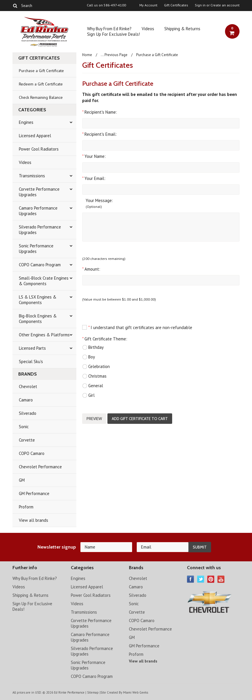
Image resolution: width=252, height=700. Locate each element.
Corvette (27, 440)
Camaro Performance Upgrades (38, 210)
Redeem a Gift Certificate (41, 84)
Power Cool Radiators (39, 149)
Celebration (96, 366)
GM (22, 480)
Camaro (26, 400)
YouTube (221, 579)
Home (87, 54)
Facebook (190, 579)
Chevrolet (28, 386)
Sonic (24, 426)
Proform (26, 507)
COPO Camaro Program (40, 264)
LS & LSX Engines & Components (37, 299)
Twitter (200, 579)
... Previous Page (114, 54)
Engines (26, 122)
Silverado (27, 413)
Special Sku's (31, 361)
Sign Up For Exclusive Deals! (113, 34)
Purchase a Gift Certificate (41, 70)
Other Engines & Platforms (44, 335)
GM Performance (34, 493)
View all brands (33, 520)
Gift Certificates (176, 5)
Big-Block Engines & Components (38, 318)
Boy (88, 357)
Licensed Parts (32, 348)
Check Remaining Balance (41, 97)
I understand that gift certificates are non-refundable (137, 327)
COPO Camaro (31, 453)
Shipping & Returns (182, 28)
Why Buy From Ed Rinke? (109, 28)
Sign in (200, 5)
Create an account (225, 5)
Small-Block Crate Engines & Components (44, 280)
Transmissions (32, 175)
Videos (148, 28)
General (92, 386)
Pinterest (211, 579)
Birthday (93, 347)
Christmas (94, 376)
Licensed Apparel (35, 135)
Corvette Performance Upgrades (39, 191)
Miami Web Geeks (135, 692)
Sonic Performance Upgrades (36, 248)
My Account (148, 5)
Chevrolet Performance (40, 466)
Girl (88, 395)
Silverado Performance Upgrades (40, 229)
